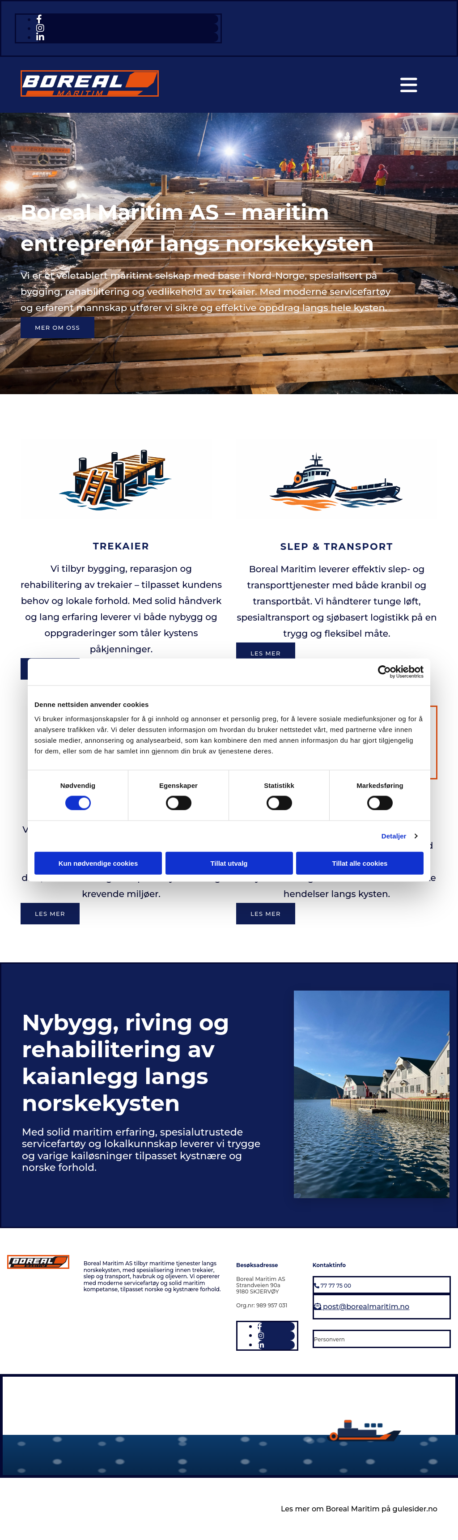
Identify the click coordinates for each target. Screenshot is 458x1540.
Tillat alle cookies (360, 863)
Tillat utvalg (228, 863)
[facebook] (39, 19)
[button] (57, 327)
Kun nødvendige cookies (98, 863)
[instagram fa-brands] (40, 28)
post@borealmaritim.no (362, 1306)
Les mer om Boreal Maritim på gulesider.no (359, 1509)
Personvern (329, 1339)
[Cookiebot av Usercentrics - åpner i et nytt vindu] (384, 672)
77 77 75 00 (332, 1285)
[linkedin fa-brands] (40, 37)
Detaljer (394, 836)
